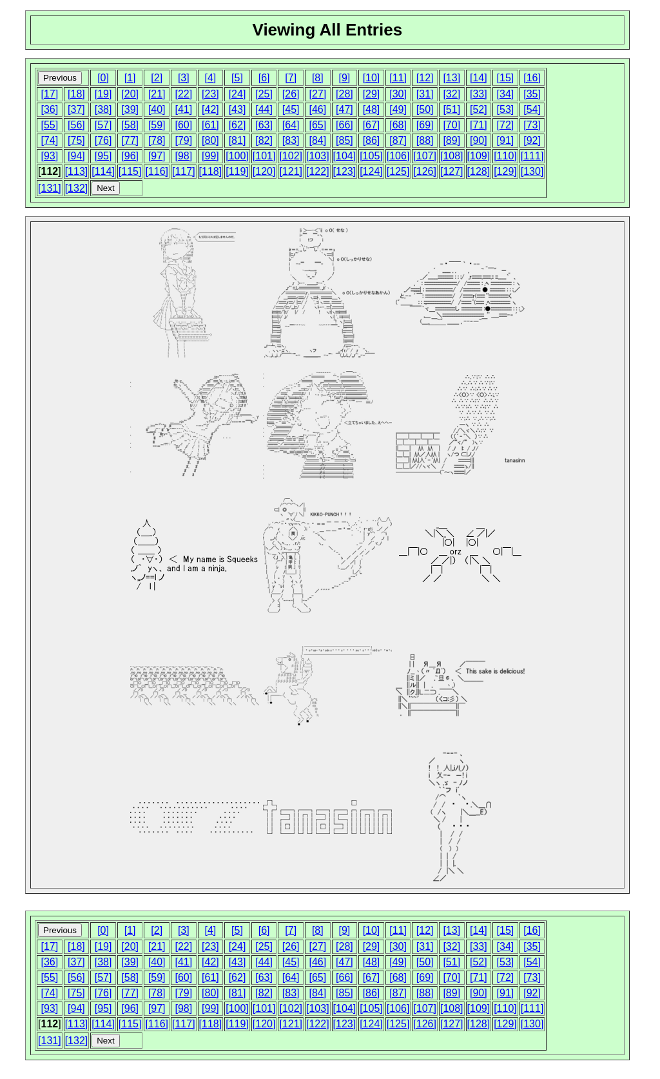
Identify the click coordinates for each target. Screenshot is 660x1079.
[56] (76, 124)
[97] (157, 155)
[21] (157, 93)
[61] (210, 124)
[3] (183, 77)
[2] (156, 77)
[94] (76, 155)
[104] (344, 155)
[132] (76, 188)
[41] (183, 109)
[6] (264, 77)
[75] (76, 140)
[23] (210, 93)
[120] (264, 171)
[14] (478, 77)
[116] (156, 171)
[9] (344, 77)
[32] (451, 93)
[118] (210, 171)
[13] (451, 77)
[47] (344, 109)
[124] (371, 171)
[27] (317, 93)
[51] (451, 109)
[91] (505, 140)
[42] (210, 109)
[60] (183, 124)
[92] (532, 140)
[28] (344, 93)
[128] (478, 171)
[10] (371, 77)
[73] (532, 124)
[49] (398, 109)
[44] (264, 109)
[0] (103, 77)
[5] (237, 77)
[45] (291, 109)
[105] (371, 155)
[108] (451, 155)
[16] (532, 77)
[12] (425, 77)
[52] (478, 109)
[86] (371, 140)
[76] (103, 140)
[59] (157, 124)
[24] (237, 93)
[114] (103, 171)
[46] (317, 109)
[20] (130, 93)
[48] (371, 109)
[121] (290, 171)
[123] (344, 171)
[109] (478, 155)
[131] (49, 188)
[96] (130, 155)
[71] (478, 124)
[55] (49, 124)
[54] (532, 109)
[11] (398, 77)
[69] (425, 124)
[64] (291, 124)
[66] (344, 124)
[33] (478, 93)
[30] (398, 93)
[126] (424, 171)
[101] (264, 155)
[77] (130, 140)
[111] (532, 155)
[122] (317, 171)
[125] (398, 171)
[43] (237, 109)
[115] (130, 171)
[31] (425, 93)
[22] (183, 93)
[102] (290, 155)
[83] (291, 140)
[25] (264, 93)
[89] (451, 140)
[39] (130, 109)
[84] (317, 140)
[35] (532, 93)
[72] (505, 124)
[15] (505, 77)
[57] (103, 124)
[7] (290, 77)
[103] (317, 155)
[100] (237, 155)
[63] (264, 124)
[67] (371, 124)
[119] (237, 171)
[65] (317, 124)
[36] (49, 109)
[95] (103, 155)
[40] (157, 109)
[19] (103, 93)
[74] (49, 140)
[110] (505, 155)
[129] (505, 171)
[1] (130, 77)
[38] (103, 109)
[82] (264, 140)
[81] (237, 140)
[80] (210, 140)
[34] (505, 93)
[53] (505, 109)
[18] (76, 93)
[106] (398, 155)
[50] (425, 109)
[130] (532, 171)
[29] (371, 93)
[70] (451, 124)
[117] (183, 171)
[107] (424, 155)
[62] (237, 124)
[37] (76, 109)
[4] (211, 77)
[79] (183, 140)
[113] (76, 171)
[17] (49, 93)
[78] (157, 140)
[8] (318, 77)
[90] (478, 140)
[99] (210, 155)
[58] (130, 124)
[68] (398, 124)
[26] (291, 93)
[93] (49, 155)
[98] (183, 155)
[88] (425, 140)
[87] (398, 140)
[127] (451, 171)
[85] (344, 140)
